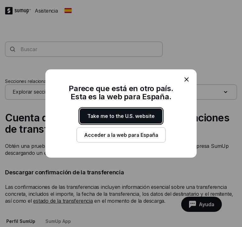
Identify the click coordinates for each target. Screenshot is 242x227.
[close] (186, 79)
